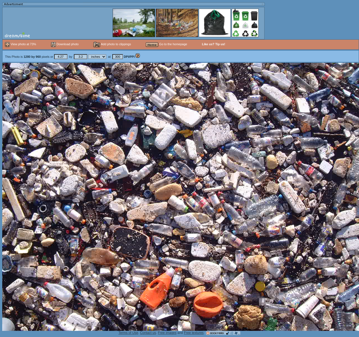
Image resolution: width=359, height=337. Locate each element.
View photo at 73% (21, 44)
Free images (167, 333)
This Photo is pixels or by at (70, 56)
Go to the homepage (166, 44)
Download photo (65, 44)
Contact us (148, 333)
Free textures (194, 333)
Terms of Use (128, 333)
